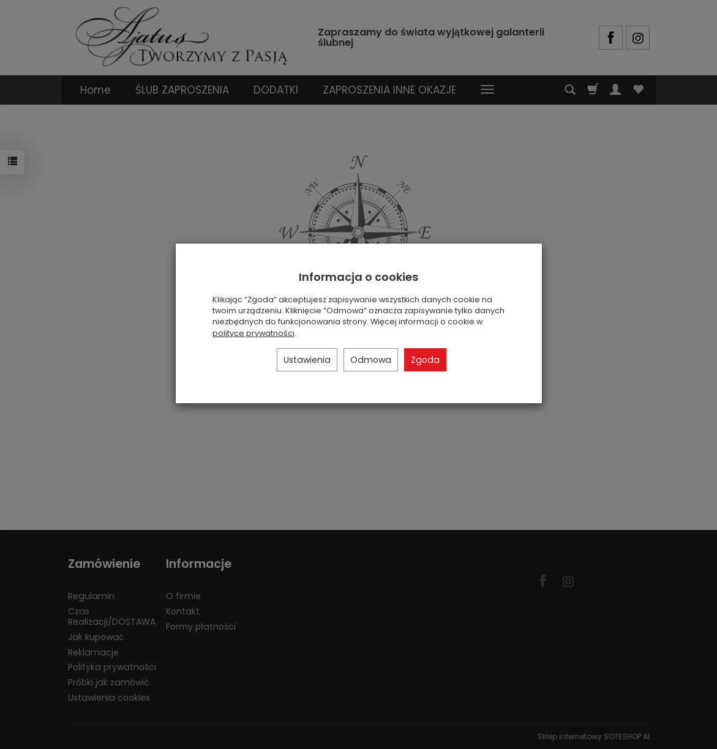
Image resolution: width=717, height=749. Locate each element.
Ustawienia (307, 360)
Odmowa (370, 360)
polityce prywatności (253, 333)
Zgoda (425, 360)
